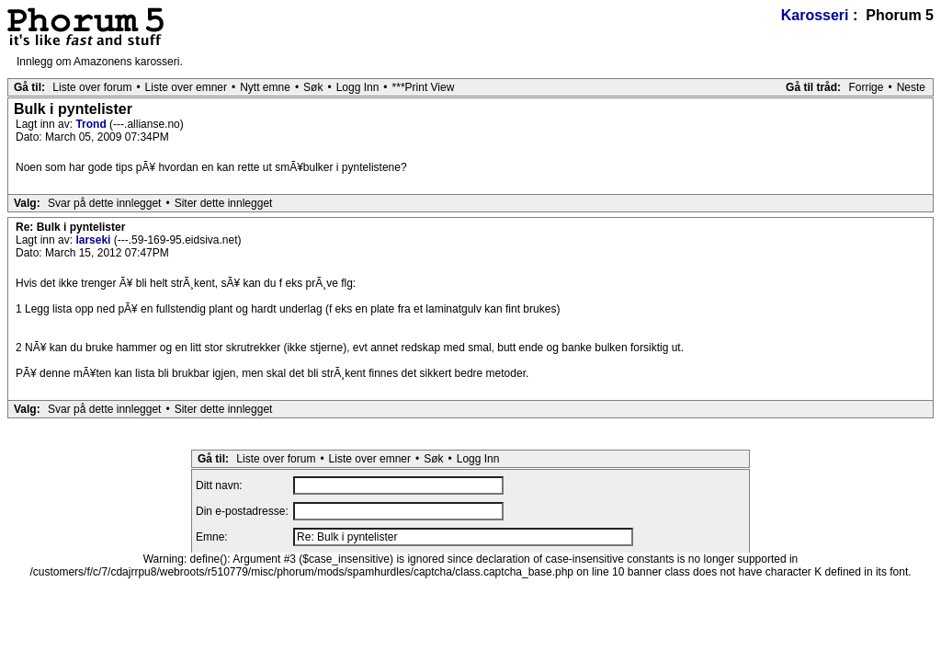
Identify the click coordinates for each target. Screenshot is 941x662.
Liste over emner (186, 87)
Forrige (865, 87)
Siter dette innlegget (224, 203)
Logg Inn (358, 87)
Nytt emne (265, 87)
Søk (313, 87)
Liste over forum (91, 87)
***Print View (423, 87)
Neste (911, 87)
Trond (92, 124)
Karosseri (815, 15)
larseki (94, 240)
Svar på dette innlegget (104, 203)
